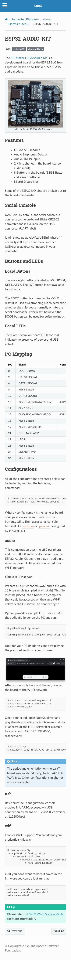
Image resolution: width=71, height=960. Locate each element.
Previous (14, 930)
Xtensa (47, 19)
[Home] (6, 19)
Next (59, 930)
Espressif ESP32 (18, 24)
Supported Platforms (25, 19)
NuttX (38, 5)
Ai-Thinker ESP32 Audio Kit (28, 58)
